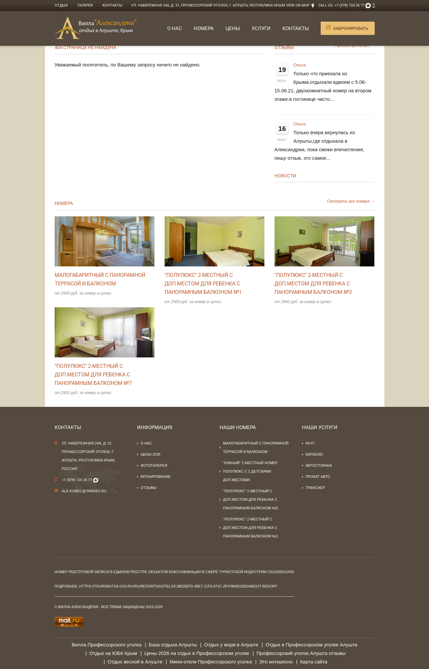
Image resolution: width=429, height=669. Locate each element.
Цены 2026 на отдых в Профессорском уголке (196, 653)
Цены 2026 (151, 454)
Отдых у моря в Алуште (231, 644)
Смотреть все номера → (350, 201)
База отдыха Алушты (173, 644)
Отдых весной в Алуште (135, 661)
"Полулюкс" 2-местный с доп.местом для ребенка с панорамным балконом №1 (203, 283)
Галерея (85, 5)
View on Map (298, 5)
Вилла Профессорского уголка (106, 644)
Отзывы (284, 47)
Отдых (61, 5)
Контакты (112, 5)
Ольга (300, 65)
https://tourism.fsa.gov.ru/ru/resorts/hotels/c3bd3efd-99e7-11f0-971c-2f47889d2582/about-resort (178, 586)
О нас (174, 28)
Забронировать (350, 28)
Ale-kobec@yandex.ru (84, 491)
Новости (285, 175)
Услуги (261, 28)
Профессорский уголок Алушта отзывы (301, 653)
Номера (204, 28)
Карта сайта (314, 661)
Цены (232, 28)
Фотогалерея (154, 465)
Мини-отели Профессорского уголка (211, 661)
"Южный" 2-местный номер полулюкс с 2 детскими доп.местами (250, 471)
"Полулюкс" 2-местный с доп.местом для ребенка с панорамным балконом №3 (313, 283)
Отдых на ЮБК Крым (113, 653)
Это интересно (276, 661)
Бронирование (156, 477)
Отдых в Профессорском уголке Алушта (311, 644)
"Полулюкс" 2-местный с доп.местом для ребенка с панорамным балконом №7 (93, 374)
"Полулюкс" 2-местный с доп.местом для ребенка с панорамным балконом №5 (250, 499)
